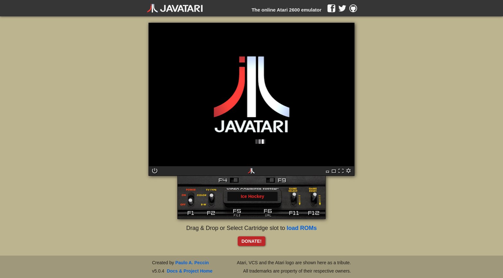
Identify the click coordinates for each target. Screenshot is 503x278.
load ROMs (302, 228)
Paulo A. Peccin (192, 262)
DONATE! (252, 241)
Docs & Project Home (189, 271)
